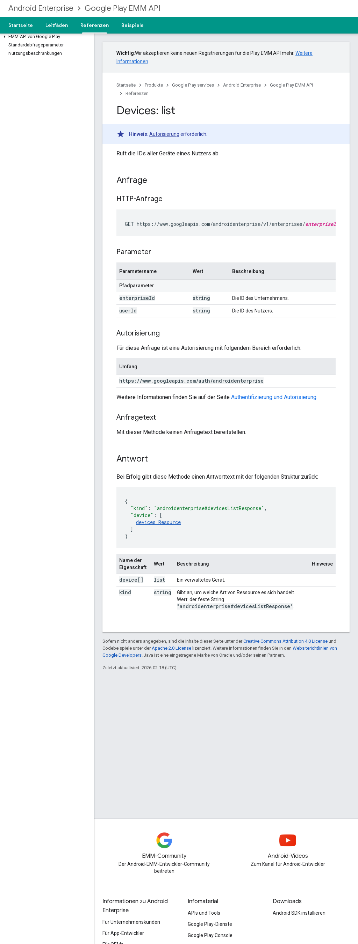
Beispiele (132, 25)
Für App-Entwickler (123, 933)
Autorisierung (164, 134)
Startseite (20, 25)
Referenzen (137, 93)
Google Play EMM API (122, 8)
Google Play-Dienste (210, 924)
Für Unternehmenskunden (131, 922)
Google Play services (193, 85)
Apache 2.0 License (171, 648)
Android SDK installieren (299, 913)
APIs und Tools (204, 913)
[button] (45, 36)
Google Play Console (210, 935)
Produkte (154, 85)
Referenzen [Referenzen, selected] (94, 25)
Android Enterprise (40, 8)
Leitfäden (56, 25)
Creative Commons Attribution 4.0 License (285, 641)
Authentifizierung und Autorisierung (273, 397)
